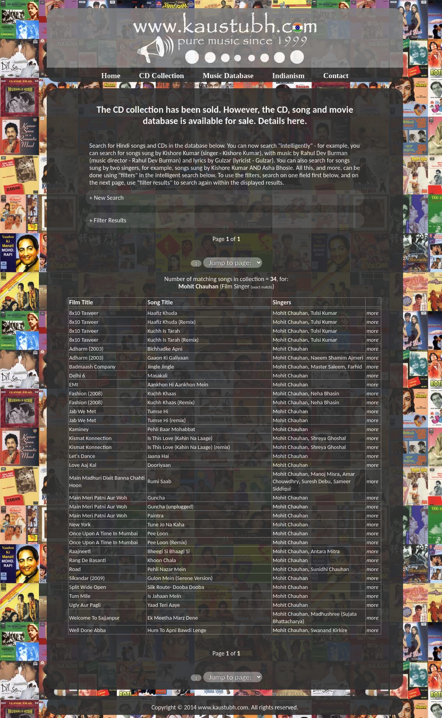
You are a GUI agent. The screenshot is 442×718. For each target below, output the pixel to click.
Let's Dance (82, 455)
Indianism (288, 76)
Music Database (228, 76)
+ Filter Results (107, 220)
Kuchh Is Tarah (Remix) (172, 339)
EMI (73, 384)
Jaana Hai (158, 455)
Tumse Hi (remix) (166, 420)
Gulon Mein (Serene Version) (180, 578)
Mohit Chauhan (290, 312)
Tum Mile (80, 595)
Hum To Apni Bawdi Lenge (176, 630)
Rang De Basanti (87, 560)
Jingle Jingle (160, 366)
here (295, 120)
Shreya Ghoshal (328, 438)
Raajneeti (80, 551)
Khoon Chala (161, 560)
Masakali (157, 375)
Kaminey (79, 429)
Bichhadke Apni (164, 348)
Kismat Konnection (90, 438)
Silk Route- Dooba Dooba (175, 586)
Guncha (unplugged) (170, 506)
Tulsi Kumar (324, 312)
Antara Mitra (325, 551)
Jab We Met (82, 411)
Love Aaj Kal (82, 464)
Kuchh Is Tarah (163, 330)
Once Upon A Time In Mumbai (103, 533)
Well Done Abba (87, 630)
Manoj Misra (325, 473)
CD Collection (161, 76)
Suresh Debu (316, 481)
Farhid (355, 366)
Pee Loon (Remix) (167, 542)
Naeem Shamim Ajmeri (337, 357)
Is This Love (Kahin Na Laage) (179, 438)
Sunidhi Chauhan (330, 569)
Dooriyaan (159, 464)
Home (110, 76)
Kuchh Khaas (161, 393)
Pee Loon (157, 533)
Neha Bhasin (325, 393)
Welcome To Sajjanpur (94, 617)
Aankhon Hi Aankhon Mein (177, 384)
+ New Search (106, 197)
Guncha (156, 497)
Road (75, 569)
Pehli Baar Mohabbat (171, 429)
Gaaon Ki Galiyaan (168, 357)
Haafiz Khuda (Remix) (171, 321)
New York (80, 524)
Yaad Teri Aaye (163, 604)
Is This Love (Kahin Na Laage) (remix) (188, 447)
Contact (336, 76)
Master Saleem (328, 366)
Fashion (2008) (86, 393)
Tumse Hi (157, 411)
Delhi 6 (77, 375)
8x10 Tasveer (83, 312)
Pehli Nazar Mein (166, 569)
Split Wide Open (87, 586)
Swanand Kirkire (329, 630)
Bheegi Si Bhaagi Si (168, 551)
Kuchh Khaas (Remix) (171, 402)
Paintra (155, 515)
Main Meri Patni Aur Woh (98, 497)
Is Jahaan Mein (164, 595)
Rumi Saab (159, 481)
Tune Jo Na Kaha (165, 524)
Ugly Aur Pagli (85, 604)
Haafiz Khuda (162, 312)
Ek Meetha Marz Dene (172, 617)
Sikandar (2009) (87, 578)
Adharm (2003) (86, 348)
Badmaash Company (92, 366)
